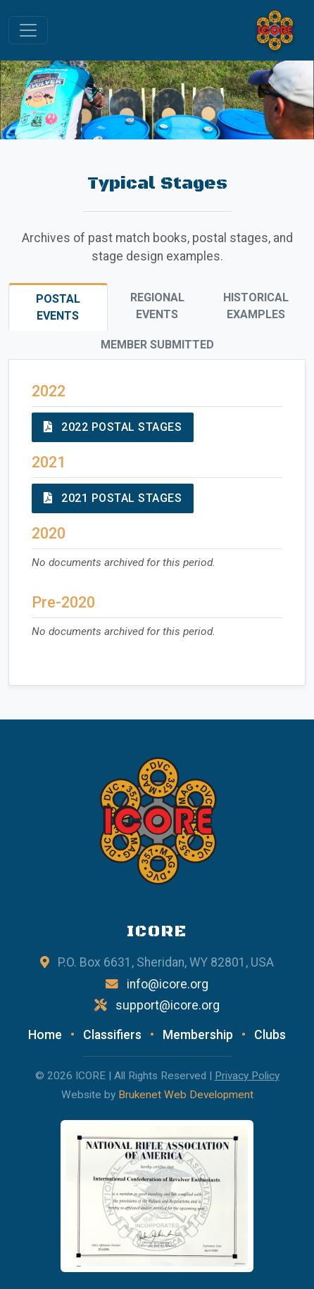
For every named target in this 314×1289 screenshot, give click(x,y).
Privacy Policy (247, 1075)
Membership (198, 1035)
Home (45, 1035)
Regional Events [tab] (157, 306)
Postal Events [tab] (58, 307)
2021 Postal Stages (113, 498)
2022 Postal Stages (113, 427)
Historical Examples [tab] (256, 306)
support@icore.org (167, 1005)
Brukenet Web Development (185, 1094)
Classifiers (112, 1035)
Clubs (270, 1035)
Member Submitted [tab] (157, 344)
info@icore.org (167, 984)
